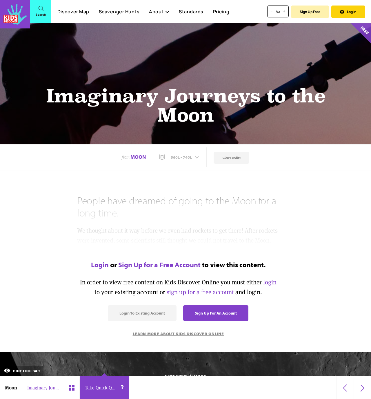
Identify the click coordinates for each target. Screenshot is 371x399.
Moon (138, 157)
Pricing (221, 11)
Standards (191, 11)
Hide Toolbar (22, 370)
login (270, 282)
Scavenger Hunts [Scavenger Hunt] (118, 12)
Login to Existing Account (142, 313)
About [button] (159, 11)
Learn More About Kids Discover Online (178, 333)
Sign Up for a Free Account (159, 264)
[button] (179, 157)
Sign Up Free (310, 11)
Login (100, 264)
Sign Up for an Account (216, 313)
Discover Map (73, 11)
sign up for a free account (200, 292)
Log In (348, 11)
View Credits (231, 158)
